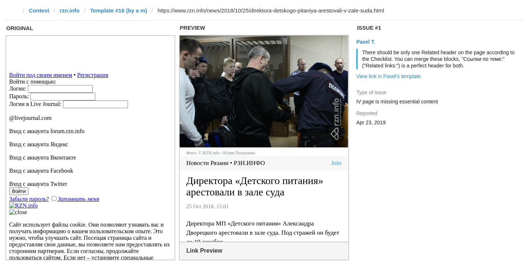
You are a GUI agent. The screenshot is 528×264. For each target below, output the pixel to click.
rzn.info (70, 10)
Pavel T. (365, 42)
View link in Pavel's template (388, 76)
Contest (39, 10)
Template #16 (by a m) (118, 10)
